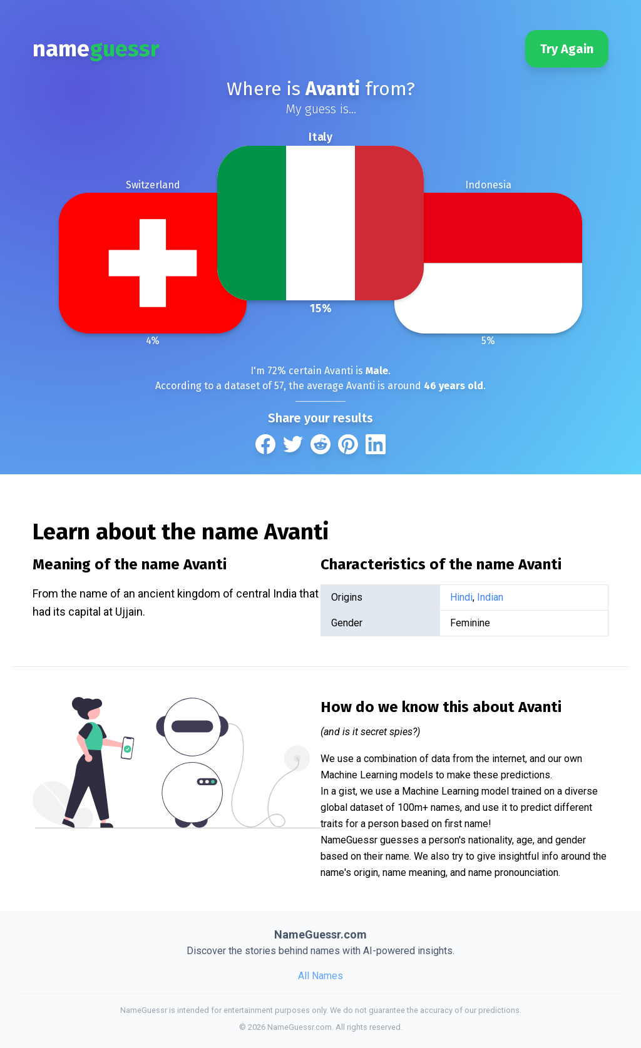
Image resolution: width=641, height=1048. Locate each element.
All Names (320, 976)
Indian (490, 597)
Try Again (566, 48)
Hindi (461, 597)
